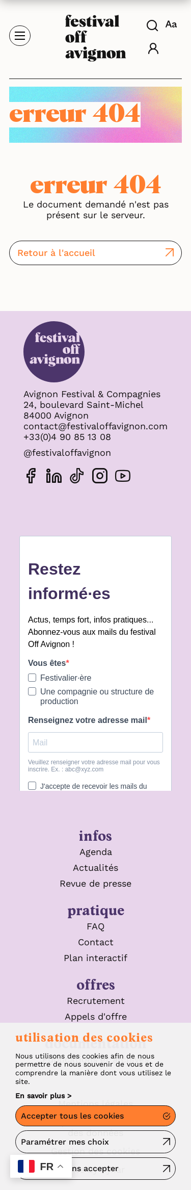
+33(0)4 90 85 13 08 (67, 436)
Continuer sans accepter (70, 1168)
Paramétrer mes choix (65, 1142)
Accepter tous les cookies (72, 1116)
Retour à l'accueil (56, 252)
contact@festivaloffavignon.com (95, 426)
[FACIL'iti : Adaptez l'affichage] (172, 24)
